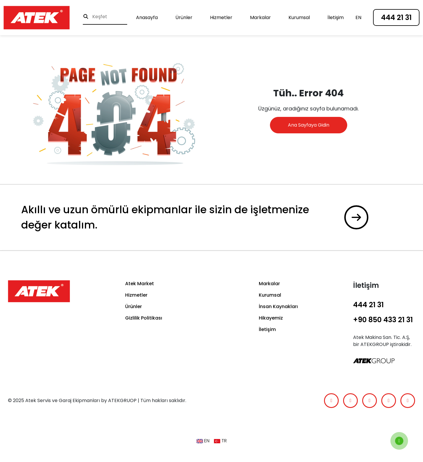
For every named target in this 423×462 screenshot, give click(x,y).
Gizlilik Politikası (143, 318)
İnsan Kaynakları (278, 306)
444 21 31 (396, 17)
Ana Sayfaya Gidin (308, 125)
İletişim (336, 17)
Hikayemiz (271, 318)
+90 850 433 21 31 (383, 320)
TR (220, 440)
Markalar (260, 17)
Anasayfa (147, 17)
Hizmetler (221, 17)
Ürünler (183, 17)
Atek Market (139, 283)
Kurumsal (299, 17)
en (358, 17)
